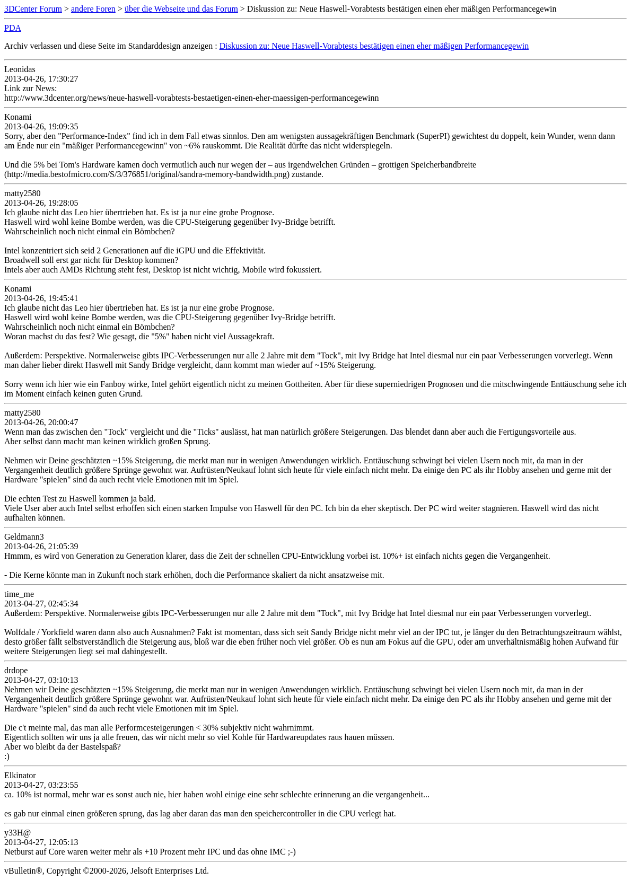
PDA (12, 27)
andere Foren (93, 8)
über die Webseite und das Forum (181, 8)
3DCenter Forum (33, 8)
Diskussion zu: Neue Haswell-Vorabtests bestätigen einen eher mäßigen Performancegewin (374, 45)
